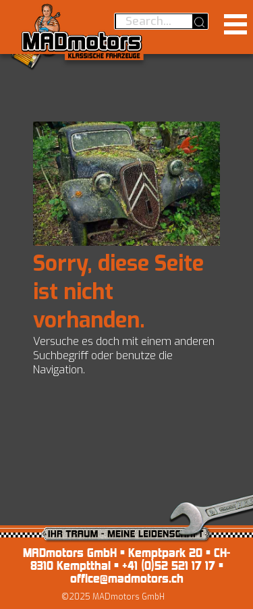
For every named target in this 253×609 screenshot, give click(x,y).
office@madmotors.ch (127, 578)
